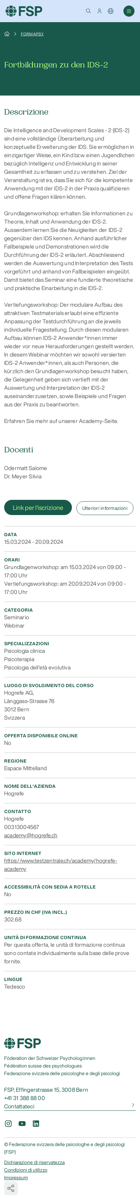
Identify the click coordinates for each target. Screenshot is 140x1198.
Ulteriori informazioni (105, 508)
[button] (88, 11)
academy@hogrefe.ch (30, 835)
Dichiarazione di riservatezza (34, 1162)
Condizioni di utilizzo (25, 1170)
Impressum (16, 1177)
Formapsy (32, 34)
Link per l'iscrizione (38, 507)
